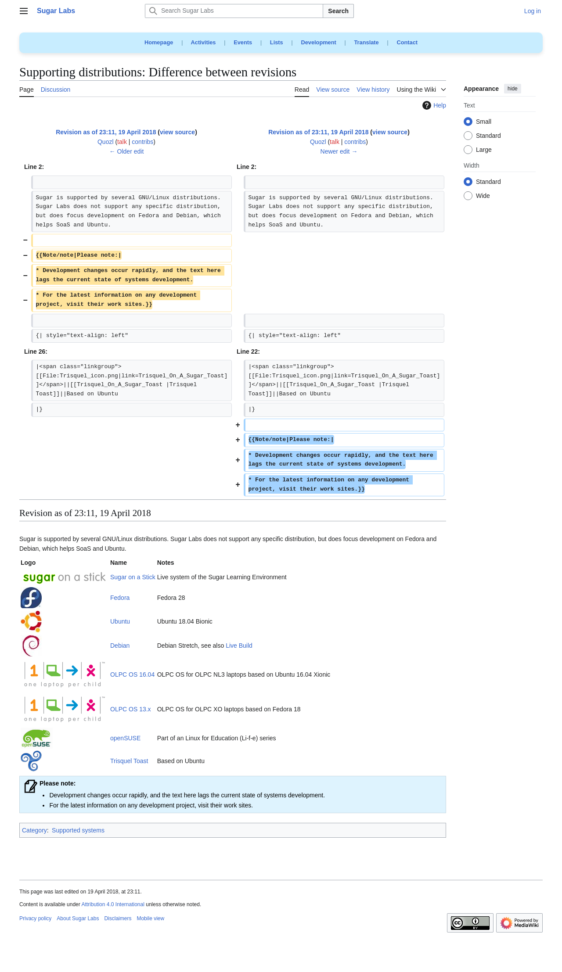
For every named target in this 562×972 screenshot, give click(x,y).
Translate (366, 42)
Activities (203, 42)
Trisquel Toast (129, 760)
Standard (488, 136)
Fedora (120, 597)
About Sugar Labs (78, 918)
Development (318, 42)
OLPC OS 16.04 (132, 674)
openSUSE (125, 738)
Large (484, 150)
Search (338, 10)
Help (433, 105)
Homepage (158, 42)
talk (122, 141)
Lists (276, 42)
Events (243, 42)
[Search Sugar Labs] (234, 11)
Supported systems (78, 830)
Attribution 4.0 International (112, 904)
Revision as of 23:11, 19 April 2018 (106, 132)
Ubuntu (120, 621)
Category (34, 830)
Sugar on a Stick (132, 577)
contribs (142, 141)
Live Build (239, 645)
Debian (120, 645)
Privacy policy (35, 918)
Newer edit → (339, 151)
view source (177, 132)
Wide (483, 196)
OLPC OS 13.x (130, 709)
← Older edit (126, 151)
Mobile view (150, 918)
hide (513, 89)
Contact (407, 42)
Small (483, 122)
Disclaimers (117, 918)
